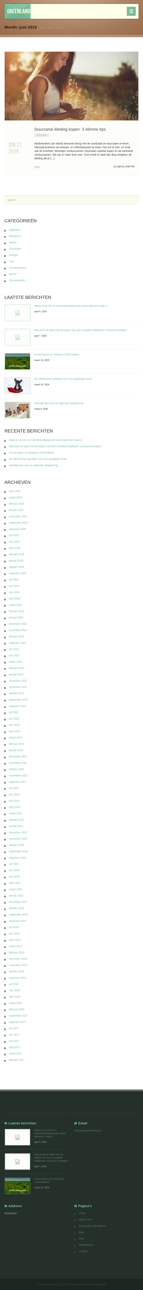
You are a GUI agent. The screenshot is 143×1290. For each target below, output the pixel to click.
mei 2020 (14, 876)
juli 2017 (14, 1028)
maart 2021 (15, 813)
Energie (13, 255)
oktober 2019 (16, 908)
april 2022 (14, 731)
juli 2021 (14, 788)
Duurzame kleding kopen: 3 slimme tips (70, 129)
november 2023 (18, 630)
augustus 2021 (17, 781)
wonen (13, 273)
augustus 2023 (17, 642)
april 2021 (14, 807)
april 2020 (14, 882)
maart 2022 (15, 737)
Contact (83, 1251)
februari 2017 (16, 1059)
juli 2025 (14, 535)
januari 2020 (16, 895)
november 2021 (18, 762)
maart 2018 (15, 1003)
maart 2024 (15, 604)
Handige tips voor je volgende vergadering (58, 403)
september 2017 (18, 1015)
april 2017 (14, 1047)
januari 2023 (16, 674)
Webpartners (86, 1244)
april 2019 (14, 939)
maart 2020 (15, 889)
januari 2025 (16, 560)
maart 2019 (15, 946)
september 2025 (18, 522)
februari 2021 (16, 819)
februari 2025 (16, 554)
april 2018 (14, 996)
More (37, 166)
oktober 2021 (16, 769)
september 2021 (18, 775)
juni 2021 (14, 794)
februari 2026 (16, 503)
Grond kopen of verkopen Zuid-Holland (56, 354)
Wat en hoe (85, 1219)
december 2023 (18, 623)
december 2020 (18, 832)
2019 (50, 27)
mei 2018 (14, 990)
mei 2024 (14, 592)
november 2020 (18, 838)
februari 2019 (16, 952)
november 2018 (18, 965)
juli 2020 (14, 863)
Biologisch (15, 236)
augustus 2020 (17, 857)
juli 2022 (14, 712)
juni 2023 (14, 655)
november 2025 (18, 516)
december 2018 (18, 958)
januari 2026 (16, 510)
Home (59, 27)
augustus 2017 (17, 1021)
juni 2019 (14, 933)
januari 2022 (16, 750)
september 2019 (18, 914)
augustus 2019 (17, 920)
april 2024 (14, 598)
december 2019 (18, 901)
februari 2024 (16, 611)
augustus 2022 (17, 705)
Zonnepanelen (17, 280)
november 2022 (18, 687)
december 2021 (18, 756)
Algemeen (15, 229)
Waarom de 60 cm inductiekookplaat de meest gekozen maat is (70, 305)
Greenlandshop (19, 11)
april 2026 (14, 491)
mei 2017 (14, 1040)
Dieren (13, 242)
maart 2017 (15, 1053)
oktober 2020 (16, 845)
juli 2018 (14, 984)
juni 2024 (14, 585)
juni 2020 (14, 870)
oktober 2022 (16, 693)
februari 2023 (16, 668)
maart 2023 (15, 661)
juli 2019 (14, 927)
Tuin (11, 261)
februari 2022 (16, 743)
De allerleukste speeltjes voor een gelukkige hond (63, 378)
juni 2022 (14, 718)
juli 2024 (14, 579)
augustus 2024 (17, 573)
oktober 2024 (16, 566)
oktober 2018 (16, 971)
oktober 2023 (16, 636)
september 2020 (18, 851)
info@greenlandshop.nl (87, 1130)
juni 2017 (14, 1034)
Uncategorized (17, 267)
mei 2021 (14, 800)
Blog (81, 1232)
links (81, 1238)
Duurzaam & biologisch (92, 1225)
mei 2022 (14, 724)
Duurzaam (42, 135)
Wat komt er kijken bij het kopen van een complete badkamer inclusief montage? (80, 330)
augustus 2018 (17, 977)
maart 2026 (15, 497)
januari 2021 (16, 826)
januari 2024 (16, 617)
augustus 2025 (17, 529)
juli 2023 (14, 649)
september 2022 (18, 699)
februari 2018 (16, 1009)
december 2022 (18, 680)
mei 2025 (14, 541)
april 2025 (14, 547)
